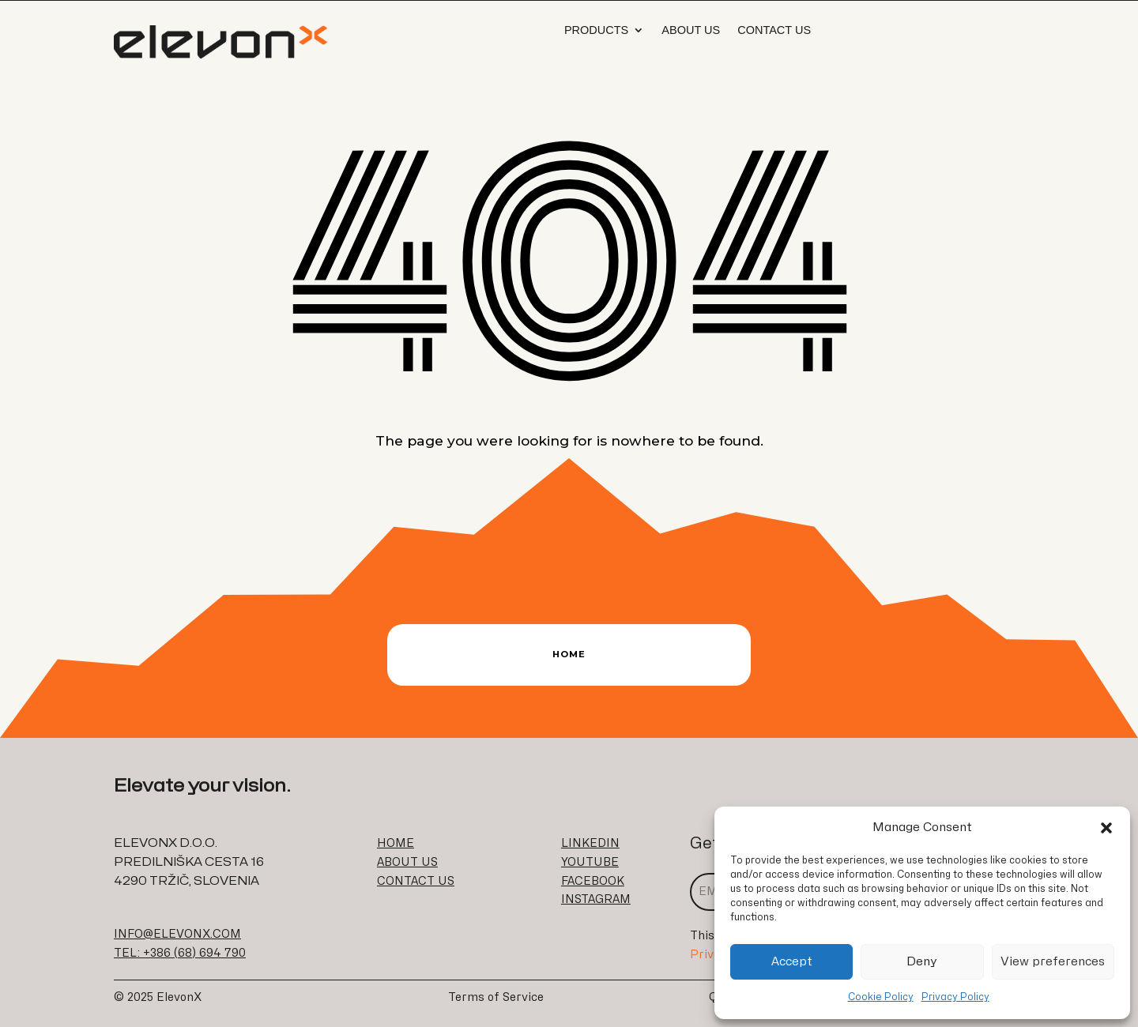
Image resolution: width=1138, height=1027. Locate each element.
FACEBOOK (592, 881)
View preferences (1052, 962)
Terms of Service (496, 997)
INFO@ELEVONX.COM (177, 934)
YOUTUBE (590, 862)
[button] (1106, 828)
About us (690, 30)
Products (596, 30)
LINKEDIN (590, 843)
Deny (921, 962)
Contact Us (774, 30)
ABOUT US (407, 862)
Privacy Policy (955, 997)
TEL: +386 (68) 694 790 (180, 953)
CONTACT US (415, 881)
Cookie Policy (881, 997)
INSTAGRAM (596, 899)
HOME (395, 843)
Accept (791, 962)
